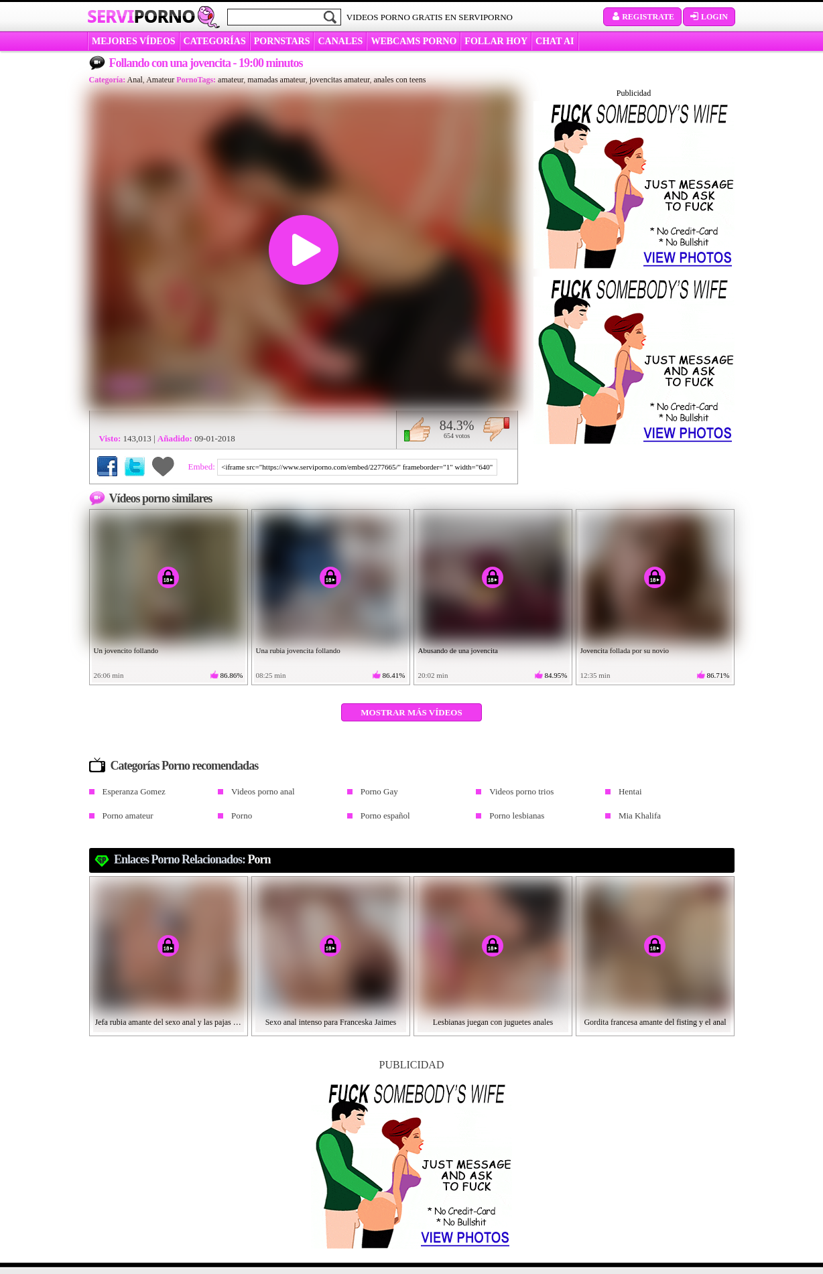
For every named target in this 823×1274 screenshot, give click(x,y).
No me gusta (496, 429)
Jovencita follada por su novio (625, 650)
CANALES (340, 41)
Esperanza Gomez (134, 791)
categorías (215, 41)
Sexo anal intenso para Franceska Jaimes (331, 1022)
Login (709, 16)
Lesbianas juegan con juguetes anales (493, 1022)
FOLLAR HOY (495, 41)
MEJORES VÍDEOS (134, 41)
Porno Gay (379, 791)
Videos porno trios (521, 791)
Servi (141, 16)
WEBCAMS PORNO (413, 41)
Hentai (630, 791)
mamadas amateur (276, 79)
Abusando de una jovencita (458, 650)
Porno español (385, 815)
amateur (230, 79)
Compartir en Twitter (135, 466)
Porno (241, 815)
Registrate (642, 16)
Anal (135, 79)
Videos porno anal (263, 791)
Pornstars (282, 41)
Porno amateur (128, 815)
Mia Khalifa (640, 815)
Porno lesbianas (516, 815)
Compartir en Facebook (107, 466)
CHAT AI (554, 41)
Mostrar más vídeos (411, 712)
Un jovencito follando (126, 650)
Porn (259, 859)
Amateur (160, 79)
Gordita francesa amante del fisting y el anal (655, 1022)
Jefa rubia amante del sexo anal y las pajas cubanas (169, 1022)
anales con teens (400, 79)
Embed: (203, 467)
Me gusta (417, 429)
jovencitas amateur (340, 79)
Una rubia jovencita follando (298, 650)
